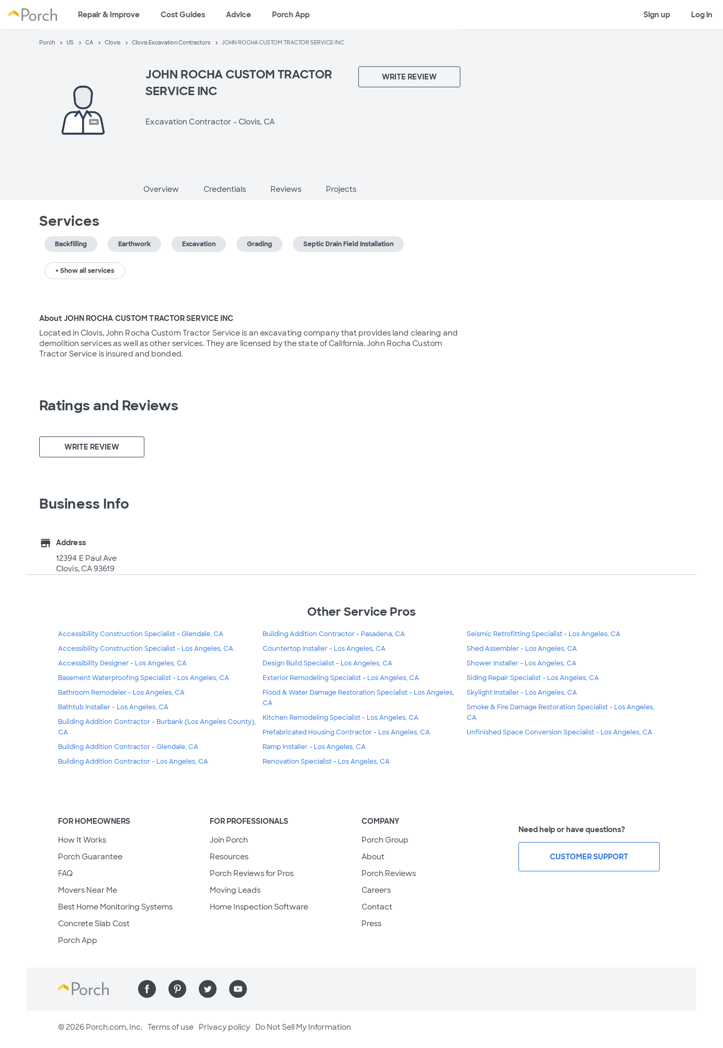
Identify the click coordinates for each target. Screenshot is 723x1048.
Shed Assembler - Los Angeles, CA (522, 648)
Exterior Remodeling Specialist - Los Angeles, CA (341, 678)
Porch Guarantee (90, 856)
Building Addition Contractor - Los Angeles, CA (133, 761)
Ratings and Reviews (108, 405)
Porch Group (385, 840)
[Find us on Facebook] (147, 989)
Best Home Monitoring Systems (115, 907)
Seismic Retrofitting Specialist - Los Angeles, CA (543, 634)
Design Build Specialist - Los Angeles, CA (327, 663)
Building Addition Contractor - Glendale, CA (128, 747)
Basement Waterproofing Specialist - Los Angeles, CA (143, 678)
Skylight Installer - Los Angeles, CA (522, 692)
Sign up (656, 14)
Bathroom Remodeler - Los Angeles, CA (121, 692)
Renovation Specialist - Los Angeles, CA (326, 761)
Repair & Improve (109, 14)
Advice (238, 14)
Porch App (291, 14)
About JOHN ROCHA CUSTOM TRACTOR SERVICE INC (136, 318)
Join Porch (229, 840)
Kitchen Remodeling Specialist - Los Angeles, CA (341, 717)
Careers (376, 890)
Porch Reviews (389, 873)
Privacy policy (224, 1027)
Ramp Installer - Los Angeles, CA (314, 747)
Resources (229, 856)
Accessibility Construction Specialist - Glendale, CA (140, 634)
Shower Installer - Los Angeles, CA (522, 663)
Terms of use (171, 1027)
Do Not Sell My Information (303, 1027)
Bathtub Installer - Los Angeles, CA (113, 707)
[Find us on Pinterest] (177, 989)
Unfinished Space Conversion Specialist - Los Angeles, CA (559, 732)
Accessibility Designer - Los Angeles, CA (122, 663)
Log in (702, 14)
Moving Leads (235, 890)
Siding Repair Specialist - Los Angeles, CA (533, 678)
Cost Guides (183, 14)
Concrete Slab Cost (94, 923)
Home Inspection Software (259, 907)
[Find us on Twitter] (208, 989)
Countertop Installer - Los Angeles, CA (324, 648)
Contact (377, 907)
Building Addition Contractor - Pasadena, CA (334, 634)
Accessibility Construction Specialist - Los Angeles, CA (145, 648)
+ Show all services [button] (84, 271)
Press (371, 923)
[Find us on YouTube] (238, 989)
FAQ (65, 873)
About (373, 856)
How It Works (82, 840)
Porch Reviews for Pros (251, 873)
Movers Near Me (87, 890)
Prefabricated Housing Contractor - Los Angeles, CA (346, 732)
